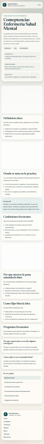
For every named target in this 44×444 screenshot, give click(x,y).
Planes (6, 428)
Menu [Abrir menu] (39, 5)
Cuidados (7, 422)
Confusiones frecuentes (12, 388)
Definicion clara (9, 379)
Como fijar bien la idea (11, 397)
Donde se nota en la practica (13, 383)
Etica (5, 431)
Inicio (6, 419)
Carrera (6, 434)
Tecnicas (7, 425)
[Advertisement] (22, 99)
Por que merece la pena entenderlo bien (17, 392)
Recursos (7, 437)
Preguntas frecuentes (11, 401)
